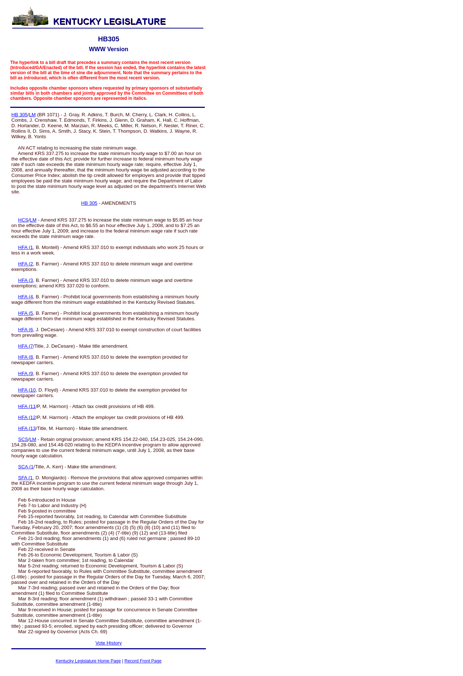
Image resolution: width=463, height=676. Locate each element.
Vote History (108, 643)
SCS (23, 439)
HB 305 (19, 114)
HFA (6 (25, 329)
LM (32, 114)
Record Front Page (142, 661)
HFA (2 (25, 264)
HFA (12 (27, 417)
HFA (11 (27, 406)
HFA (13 (27, 428)
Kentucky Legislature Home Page (88, 661)
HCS (23, 220)
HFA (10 (27, 390)
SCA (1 (26, 466)
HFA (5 (25, 313)
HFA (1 (25, 247)
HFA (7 (25, 346)
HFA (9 (25, 373)
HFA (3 (25, 280)
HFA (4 (25, 296)
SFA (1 (25, 477)
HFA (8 (25, 357)
